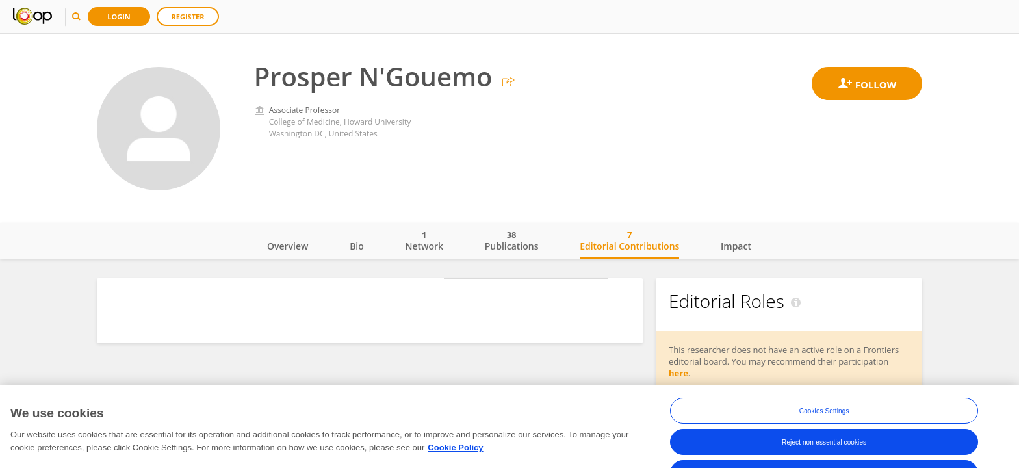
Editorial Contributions (629, 240)
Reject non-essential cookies (824, 450)
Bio (357, 246)
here (678, 373)
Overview (287, 246)
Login (119, 16)
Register (188, 16)
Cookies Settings (824, 418)
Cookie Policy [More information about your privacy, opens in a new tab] (455, 455)
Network (424, 240)
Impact (736, 246)
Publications (512, 240)
